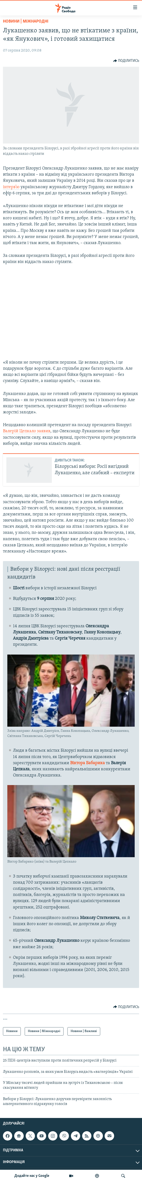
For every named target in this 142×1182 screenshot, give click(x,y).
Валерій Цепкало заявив (26, 431)
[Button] (126, 61)
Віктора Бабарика (87, 763)
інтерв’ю (11, 187)
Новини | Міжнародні (25, 21)
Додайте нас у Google (31, 1176)
